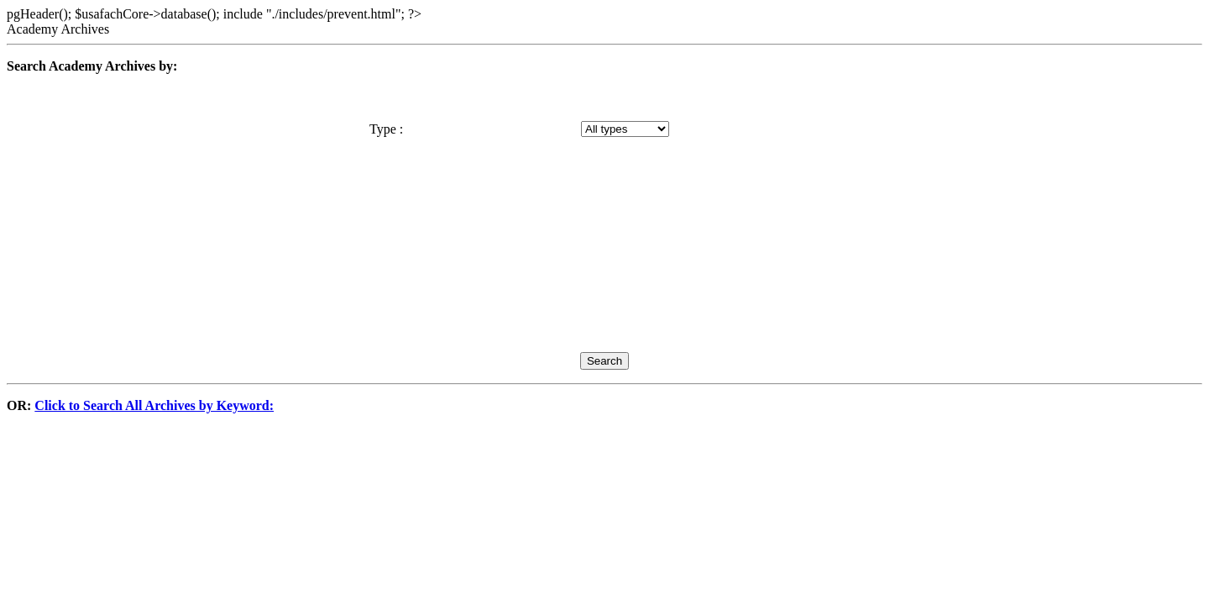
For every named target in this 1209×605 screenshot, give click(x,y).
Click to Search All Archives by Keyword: (154, 405)
